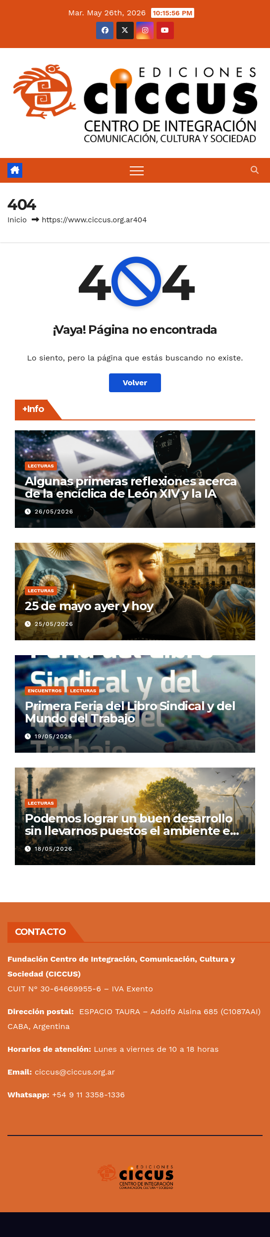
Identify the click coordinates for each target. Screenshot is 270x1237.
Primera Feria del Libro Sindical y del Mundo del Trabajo (130, 712)
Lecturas (41, 465)
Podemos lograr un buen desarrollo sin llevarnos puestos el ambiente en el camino (131, 830)
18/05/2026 (53, 848)
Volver (135, 382)
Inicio (17, 219)
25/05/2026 (54, 623)
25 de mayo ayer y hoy (89, 606)
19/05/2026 (53, 736)
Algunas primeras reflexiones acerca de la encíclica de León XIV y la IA (131, 487)
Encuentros (44, 690)
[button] (255, 170)
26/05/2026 (54, 511)
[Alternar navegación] (136, 170)
